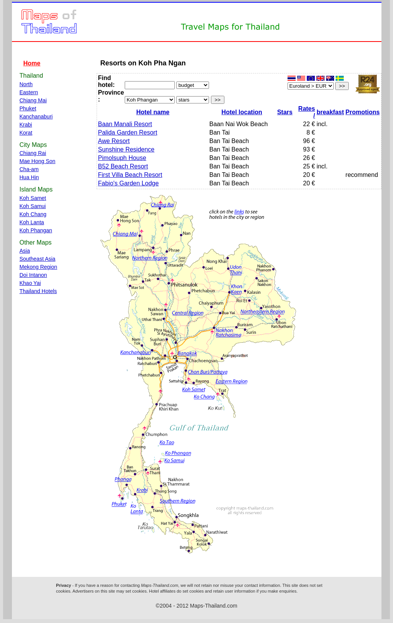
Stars (285, 112)
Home (31, 63)
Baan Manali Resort (125, 124)
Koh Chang (33, 214)
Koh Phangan (36, 230)
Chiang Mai (33, 100)
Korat (26, 133)
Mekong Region (38, 267)
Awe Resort (114, 141)
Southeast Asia (37, 259)
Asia (25, 251)
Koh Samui (33, 206)
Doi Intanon (33, 275)
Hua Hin (29, 177)
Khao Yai (30, 283)
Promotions (363, 112)
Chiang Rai (33, 153)
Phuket (28, 108)
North (26, 84)
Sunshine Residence (126, 149)
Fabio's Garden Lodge (128, 183)
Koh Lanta (32, 222)
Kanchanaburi (36, 116)
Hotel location (241, 112)
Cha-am (29, 169)
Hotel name (152, 112)
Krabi (26, 125)
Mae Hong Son (37, 161)
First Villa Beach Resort (130, 175)
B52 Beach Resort (123, 166)
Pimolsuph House (122, 158)
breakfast (330, 112)
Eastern (29, 92)
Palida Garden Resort (127, 132)
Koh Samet (33, 198)
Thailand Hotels (38, 291)
